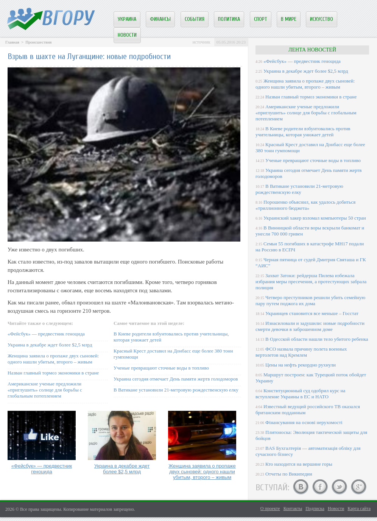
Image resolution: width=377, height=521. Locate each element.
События (194, 19)
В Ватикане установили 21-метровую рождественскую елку (176, 390)
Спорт (260, 19)
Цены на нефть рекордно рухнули (300, 365)
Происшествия (38, 42)
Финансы (160, 19)
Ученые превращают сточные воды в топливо (161, 368)
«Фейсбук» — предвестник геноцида (46, 334)
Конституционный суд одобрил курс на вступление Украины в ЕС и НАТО (300, 393)
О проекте (270, 508)
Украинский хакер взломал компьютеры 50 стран (314, 218)
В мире (288, 19)
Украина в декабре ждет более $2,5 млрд (50, 345)
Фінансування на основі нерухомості (304, 422)
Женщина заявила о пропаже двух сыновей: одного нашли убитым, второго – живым (53, 359)
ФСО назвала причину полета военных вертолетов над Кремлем (301, 352)
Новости (127, 35)
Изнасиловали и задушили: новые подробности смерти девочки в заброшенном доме (310, 326)
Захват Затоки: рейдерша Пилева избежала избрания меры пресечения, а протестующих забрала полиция (310, 281)
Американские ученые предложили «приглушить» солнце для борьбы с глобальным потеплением (45, 390)
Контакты (293, 508)
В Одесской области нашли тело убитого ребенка (316, 339)
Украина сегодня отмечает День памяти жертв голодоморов (176, 379)
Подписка (314, 508)
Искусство (321, 19)
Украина (127, 19)
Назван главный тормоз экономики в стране (53, 373)
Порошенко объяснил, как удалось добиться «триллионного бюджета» (305, 205)
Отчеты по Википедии (288, 474)
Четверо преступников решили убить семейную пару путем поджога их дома (310, 300)
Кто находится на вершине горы (298, 464)
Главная (12, 42)
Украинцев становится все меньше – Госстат (311, 313)
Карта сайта (359, 508)
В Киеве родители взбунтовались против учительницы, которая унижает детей (302, 131)
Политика (229, 19)
